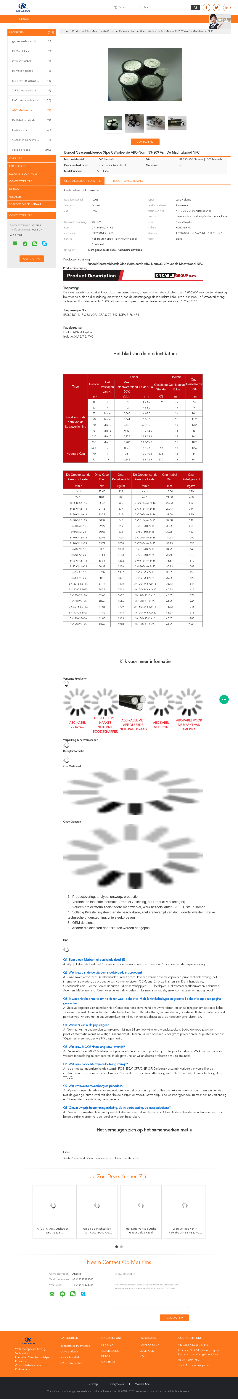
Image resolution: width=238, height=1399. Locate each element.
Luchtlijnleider (31, 130)
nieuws (14, 189)
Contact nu (145, 142)
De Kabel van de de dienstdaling (31, 120)
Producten (31, 32)
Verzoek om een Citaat (25, 204)
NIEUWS (24, 19)
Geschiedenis (110, 1351)
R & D (143, 1356)
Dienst (105, 1356)
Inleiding (107, 1345)
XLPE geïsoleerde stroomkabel (31, 91)
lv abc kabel (131, 1158)
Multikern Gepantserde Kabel (31, 81)
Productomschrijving (127, 181)
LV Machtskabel (31, 51)
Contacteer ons (21, 181)
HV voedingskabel (31, 71)
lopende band (149, 1345)
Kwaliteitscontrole (23, 174)
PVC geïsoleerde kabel (31, 100)
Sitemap (93, 1384)
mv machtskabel (31, 61)
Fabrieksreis (17, 166)
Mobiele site (142, 1384)
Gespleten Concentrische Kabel (31, 140)
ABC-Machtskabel (31, 110)
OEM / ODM (147, 1351)
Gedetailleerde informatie (82, 181)
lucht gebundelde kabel (78, 1158)
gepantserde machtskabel (31, 41)
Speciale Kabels (31, 150)
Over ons (15, 158)
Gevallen (15, 196)
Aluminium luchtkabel (108, 1158)
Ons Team (108, 1361)
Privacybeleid (116, 1384)
